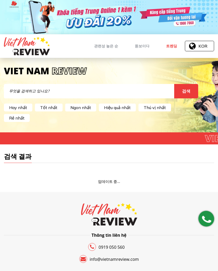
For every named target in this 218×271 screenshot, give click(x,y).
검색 (186, 91)
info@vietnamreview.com (109, 259)
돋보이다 (142, 46)
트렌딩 (171, 46)
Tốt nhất (48, 107)
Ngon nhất (80, 107)
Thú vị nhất (155, 107)
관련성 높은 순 (106, 46)
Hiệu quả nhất (117, 107)
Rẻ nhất (17, 118)
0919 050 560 (106, 247)
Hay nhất (18, 107)
